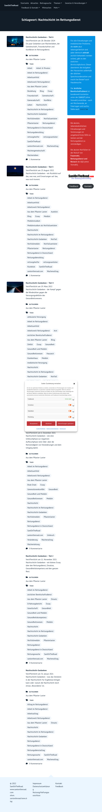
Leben (29, 105)
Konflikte (47, 100)
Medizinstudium (33, 221)
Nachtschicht (41, 105)
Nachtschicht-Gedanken (37, 114)
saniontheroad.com (35, 146)
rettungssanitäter (50, 137)
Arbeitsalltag (32, 713)
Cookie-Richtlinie (40, 428)
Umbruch (50, 535)
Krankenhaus (32, 358)
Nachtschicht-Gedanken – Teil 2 (39, 556)
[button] (74, 383)
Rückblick (31, 266)
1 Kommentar (34, 159)
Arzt (55, 330)
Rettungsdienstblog (35, 132)
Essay (50, 91)
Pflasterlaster (33, 123)
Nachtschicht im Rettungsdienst (40, 109)
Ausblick (54, 211)
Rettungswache (33, 654)
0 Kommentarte (35, 548)
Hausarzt (50, 353)
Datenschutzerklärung (52, 428)
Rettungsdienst (49, 123)
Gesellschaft (32, 608)
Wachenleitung (33, 544)
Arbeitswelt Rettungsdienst (38, 82)
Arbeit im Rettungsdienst (37, 73)
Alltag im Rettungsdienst (37, 704)
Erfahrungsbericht (34, 603)
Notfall (54, 239)
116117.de (84, 109)
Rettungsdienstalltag (36, 750)
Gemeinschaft (48, 95)
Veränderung (32, 540)
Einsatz (54, 599)
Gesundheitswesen (35, 353)
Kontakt (88, 186)
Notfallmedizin (33, 118)
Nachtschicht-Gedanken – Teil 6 (39, 37)
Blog (42, 91)
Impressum (63, 428)
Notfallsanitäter (50, 118)
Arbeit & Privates (43, 68)
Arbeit (29, 68)
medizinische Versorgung (37, 363)
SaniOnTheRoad (11, 5)
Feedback (73, 186)
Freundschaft (32, 95)
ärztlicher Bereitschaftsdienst (39, 335)
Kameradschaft (33, 100)
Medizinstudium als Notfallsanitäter (42, 225)
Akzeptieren (34, 423)
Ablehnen (49, 423)
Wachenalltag (52, 146)
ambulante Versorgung (36, 317)
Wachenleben (32, 155)
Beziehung (31, 91)
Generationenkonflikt (36, 489)
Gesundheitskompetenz (37, 617)
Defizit (30, 344)
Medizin (47, 216)
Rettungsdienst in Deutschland (40, 128)
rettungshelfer (33, 137)
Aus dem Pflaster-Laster (35, 59)
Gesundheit (49, 344)
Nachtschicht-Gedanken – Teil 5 (39, 167)
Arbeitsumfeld (33, 77)
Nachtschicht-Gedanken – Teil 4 (39, 283)
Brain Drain (31, 485)
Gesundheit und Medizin (37, 349)
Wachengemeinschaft (36, 150)
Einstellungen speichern (66, 423)
